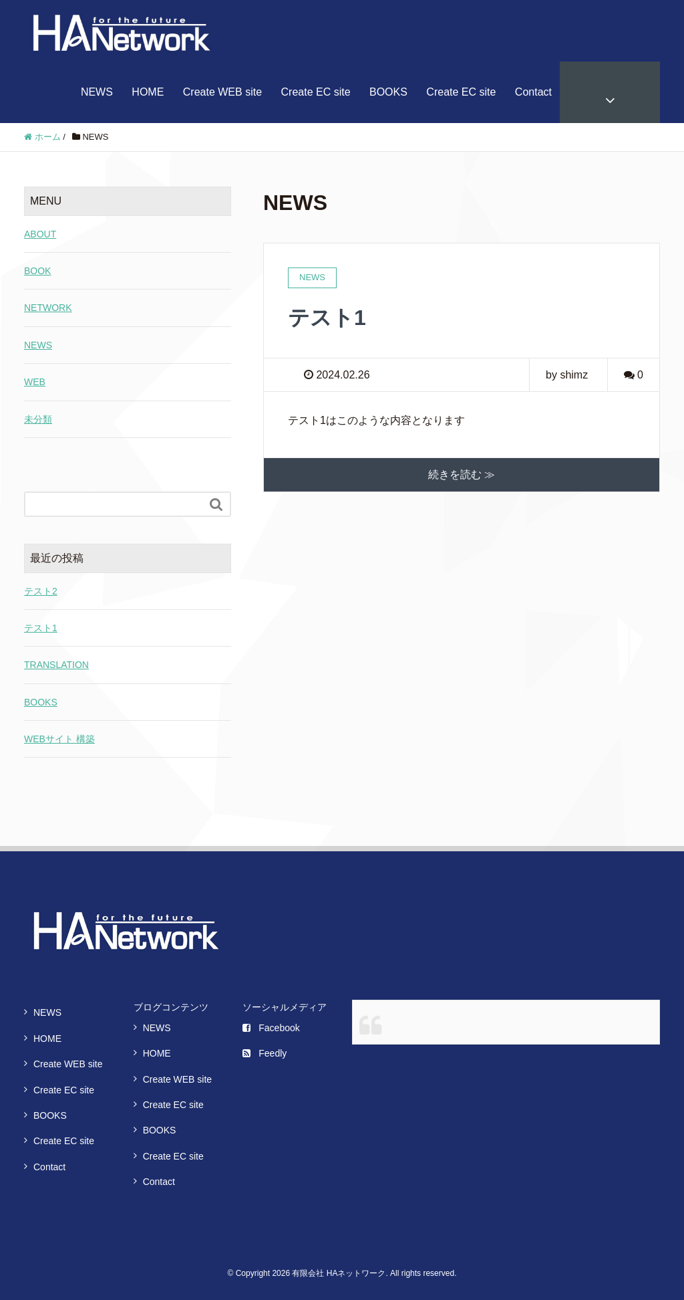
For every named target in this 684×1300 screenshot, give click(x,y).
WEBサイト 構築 (59, 739)
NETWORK (48, 307)
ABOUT (40, 234)
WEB (34, 381)
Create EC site (316, 92)
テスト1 (327, 318)
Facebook (270, 1027)
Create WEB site (222, 92)
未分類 (38, 419)
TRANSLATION (56, 664)
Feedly (264, 1053)
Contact (533, 92)
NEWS (97, 92)
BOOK (37, 270)
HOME (148, 92)
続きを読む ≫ (461, 474)
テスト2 (40, 591)
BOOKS (388, 92)
